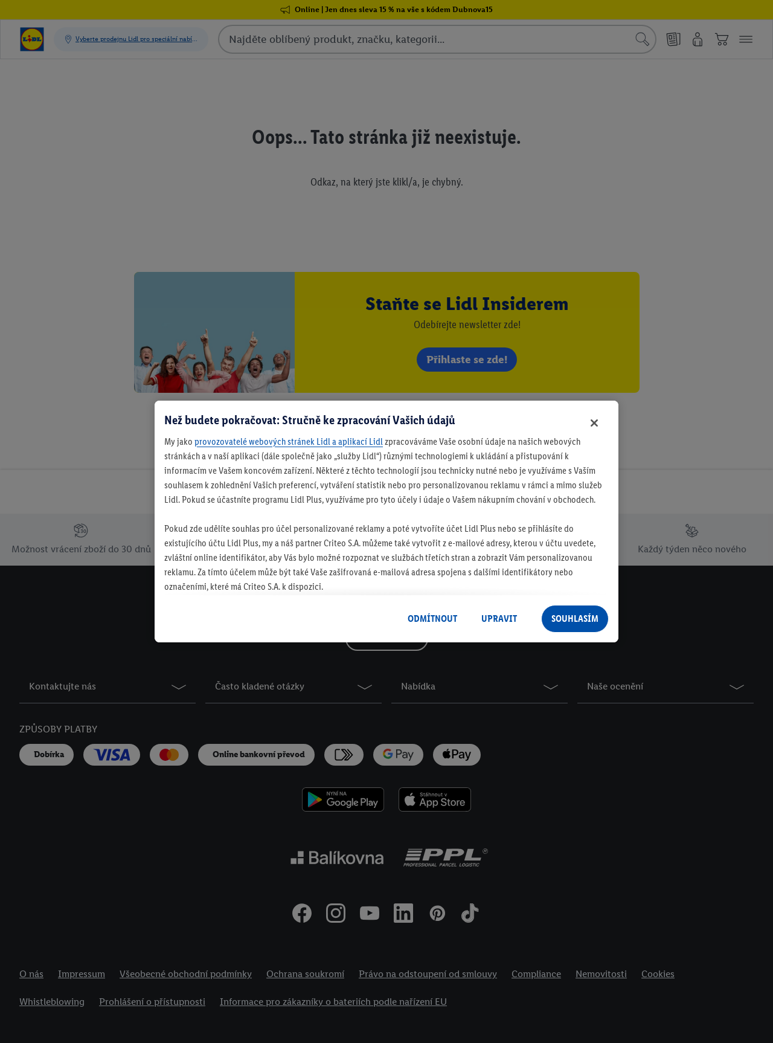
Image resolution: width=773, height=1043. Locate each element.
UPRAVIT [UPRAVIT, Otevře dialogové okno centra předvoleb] (499, 618)
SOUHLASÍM (574, 618)
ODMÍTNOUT (432, 618)
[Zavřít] (594, 423)
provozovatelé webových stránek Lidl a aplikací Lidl (288, 441)
